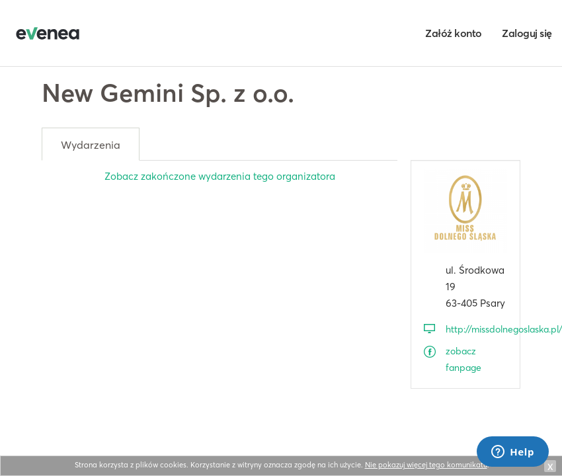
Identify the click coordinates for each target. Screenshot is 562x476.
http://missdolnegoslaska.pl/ (476, 329)
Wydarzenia (90, 144)
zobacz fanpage (463, 359)
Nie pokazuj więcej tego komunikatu (426, 464)
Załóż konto (453, 33)
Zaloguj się (527, 33)
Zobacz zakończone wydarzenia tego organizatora (219, 176)
